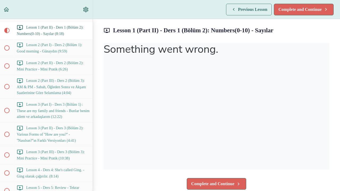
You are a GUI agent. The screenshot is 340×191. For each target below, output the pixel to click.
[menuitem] (86, 9)
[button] (6, 9)
